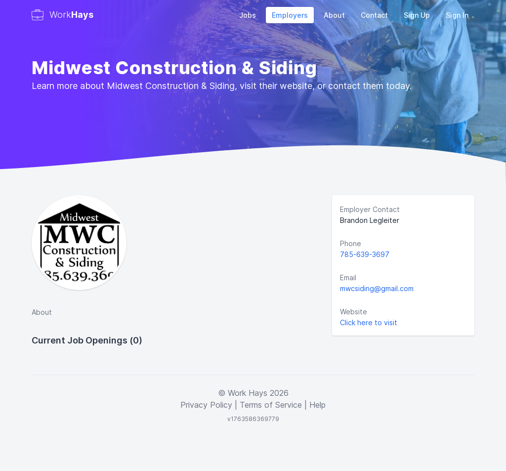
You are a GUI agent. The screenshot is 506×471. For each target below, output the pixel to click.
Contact (374, 15)
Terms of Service (271, 405)
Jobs (247, 15)
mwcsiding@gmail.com (377, 288)
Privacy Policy (206, 405)
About (334, 15)
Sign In (457, 15)
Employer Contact (370, 209)
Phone (350, 243)
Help (317, 405)
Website (353, 311)
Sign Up (417, 15)
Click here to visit (368, 322)
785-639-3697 (364, 254)
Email (348, 277)
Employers (290, 15)
